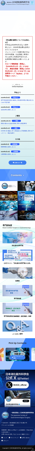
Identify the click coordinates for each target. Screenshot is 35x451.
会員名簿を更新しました (8, 109)
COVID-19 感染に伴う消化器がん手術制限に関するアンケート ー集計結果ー (17, 132)
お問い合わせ (26, 437)
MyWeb (19, 73)
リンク (5, 437)
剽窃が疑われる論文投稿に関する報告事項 (14, 123)
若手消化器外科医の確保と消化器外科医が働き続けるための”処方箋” (17, 101)
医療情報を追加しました (8, 147)
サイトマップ (14, 437)
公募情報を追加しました (8, 154)
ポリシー (6, 440)
